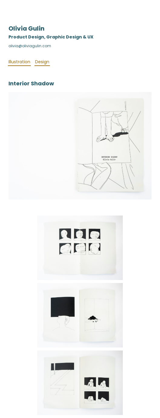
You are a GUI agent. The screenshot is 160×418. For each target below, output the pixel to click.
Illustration (19, 62)
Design (42, 62)
